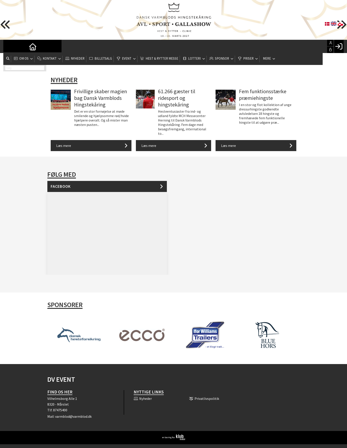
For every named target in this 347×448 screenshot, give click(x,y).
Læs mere (63, 145)
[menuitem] (10, 46)
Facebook (61, 186)
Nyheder (64, 80)
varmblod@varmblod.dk (73, 416)
